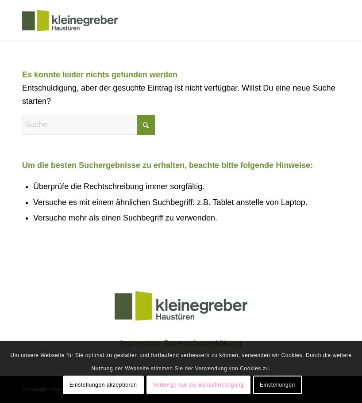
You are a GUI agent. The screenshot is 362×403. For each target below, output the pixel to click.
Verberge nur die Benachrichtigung (198, 385)
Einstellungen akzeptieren (103, 385)
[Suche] (88, 125)
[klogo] (70, 20)
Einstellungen (277, 385)
